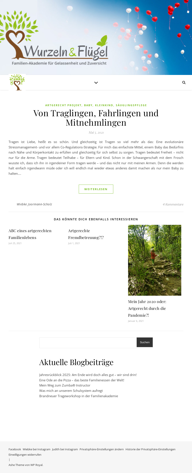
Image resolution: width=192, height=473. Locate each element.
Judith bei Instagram (65, 449)
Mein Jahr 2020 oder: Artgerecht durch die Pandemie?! (147, 308)
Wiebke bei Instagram (36, 449)
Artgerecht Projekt (63, 105)
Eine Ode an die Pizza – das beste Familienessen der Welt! (81, 380)
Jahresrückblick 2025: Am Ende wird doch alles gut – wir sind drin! (88, 375)
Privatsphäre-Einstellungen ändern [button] (102, 449)
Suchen (145, 342)
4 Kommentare (173, 204)
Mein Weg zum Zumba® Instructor (64, 385)
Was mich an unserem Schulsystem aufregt (71, 390)
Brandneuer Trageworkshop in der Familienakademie (78, 396)
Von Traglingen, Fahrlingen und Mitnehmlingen (96, 117)
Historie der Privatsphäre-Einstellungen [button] (150, 449)
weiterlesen (96, 189)
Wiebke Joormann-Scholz (34, 204)
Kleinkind (104, 105)
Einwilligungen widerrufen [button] (25, 455)
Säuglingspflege (131, 105)
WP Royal (36, 465)
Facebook (15, 449)
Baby (88, 105)
